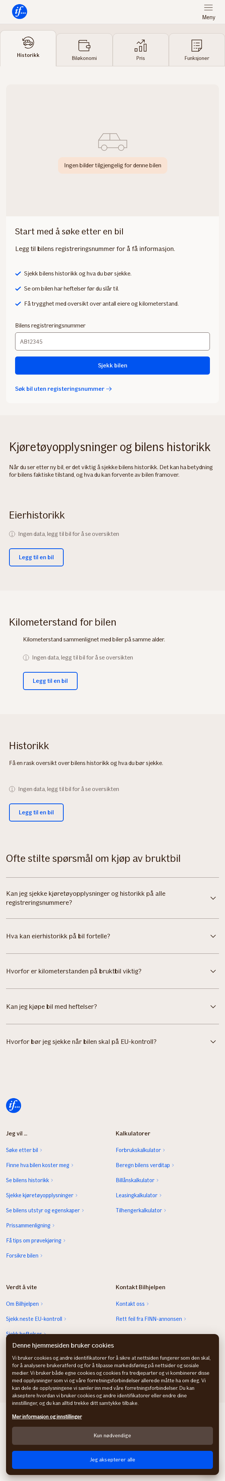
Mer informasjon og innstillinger (47, 1417)
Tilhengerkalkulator (139, 1210)
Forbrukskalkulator (138, 1150)
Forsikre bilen (22, 1255)
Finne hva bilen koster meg (37, 1165)
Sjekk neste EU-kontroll (34, 1319)
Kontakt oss (130, 1303)
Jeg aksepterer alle (113, 1460)
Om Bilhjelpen (22, 1303)
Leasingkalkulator (137, 1195)
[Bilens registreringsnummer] (112, 341)
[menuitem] (19, 12)
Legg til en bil (36, 557)
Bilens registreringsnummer (50, 325)
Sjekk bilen (112, 365)
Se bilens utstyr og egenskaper (43, 1210)
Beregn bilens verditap (143, 1165)
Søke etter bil (22, 1150)
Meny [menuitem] (208, 17)
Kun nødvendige (112, 1435)
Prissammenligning (28, 1225)
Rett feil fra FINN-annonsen (149, 1319)
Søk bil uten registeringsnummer (63, 388)
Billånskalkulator (135, 1180)
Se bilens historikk (27, 1180)
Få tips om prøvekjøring (33, 1240)
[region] (112, 1404)
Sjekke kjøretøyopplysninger (39, 1195)
